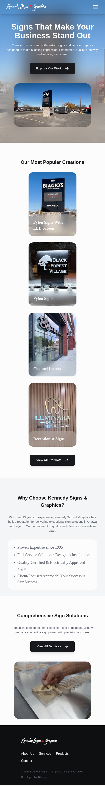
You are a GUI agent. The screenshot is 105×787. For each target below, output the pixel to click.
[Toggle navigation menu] (95, 7)
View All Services (52, 646)
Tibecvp (43, 777)
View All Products (52, 460)
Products (62, 753)
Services (45, 753)
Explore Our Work (52, 68)
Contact (26, 760)
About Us (27, 753)
